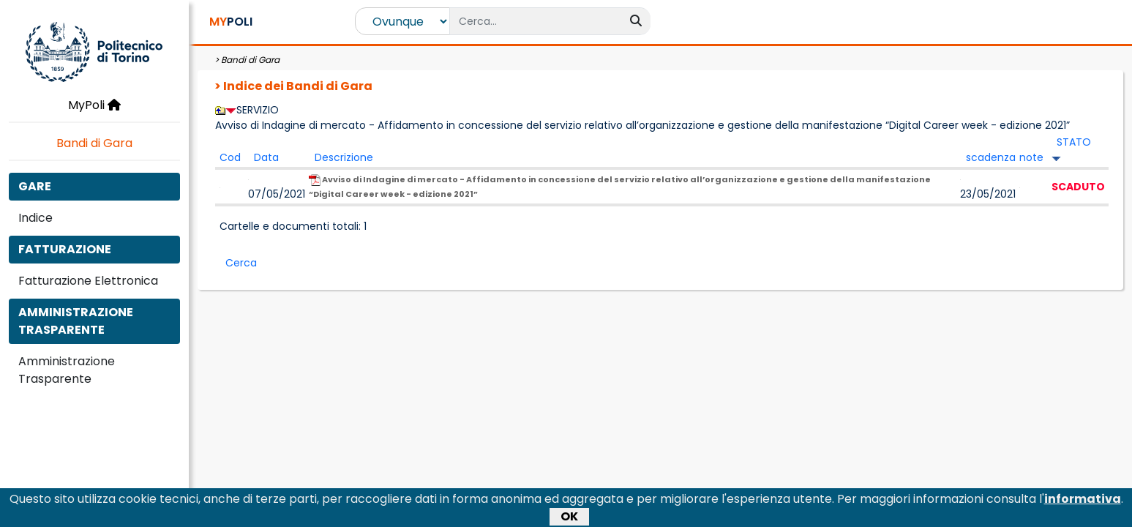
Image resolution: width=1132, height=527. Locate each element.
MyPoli (94, 105)
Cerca (241, 262)
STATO (1074, 142)
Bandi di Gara (94, 143)
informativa (1082, 501)
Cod (230, 157)
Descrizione (344, 157)
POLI (230, 21)
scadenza (991, 157)
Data (266, 157)
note (1031, 157)
